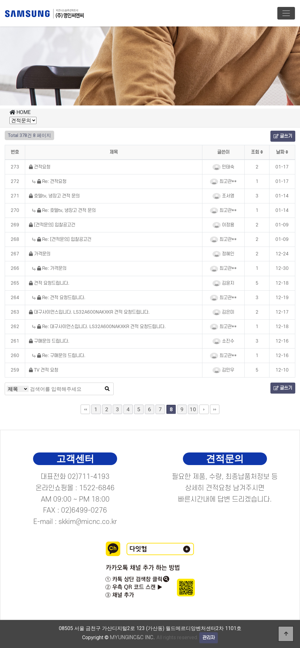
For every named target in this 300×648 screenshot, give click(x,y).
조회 (257, 152)
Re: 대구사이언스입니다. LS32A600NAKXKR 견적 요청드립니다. (99, 326)
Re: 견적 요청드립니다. (58, 297)
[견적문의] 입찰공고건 (52, 225)
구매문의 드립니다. (49, 341)
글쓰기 (283, 136)
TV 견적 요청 (43, 370)
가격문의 (39, 254)
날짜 (282, 152)
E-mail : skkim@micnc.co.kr (75, 522)
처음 (85, 409)
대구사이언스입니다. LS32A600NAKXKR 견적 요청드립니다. (89, 312)
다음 (204, 409)
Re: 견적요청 (49, 181)
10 (193, 409)
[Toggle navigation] (286, 13)
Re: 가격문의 (49, 268)
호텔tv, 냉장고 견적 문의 (54, 196)
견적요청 (39, 167)
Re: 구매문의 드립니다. (58, 355)
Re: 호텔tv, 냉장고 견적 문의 (64, 210)
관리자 (208, 637)
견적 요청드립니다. (49, 283)
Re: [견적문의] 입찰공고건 (61, 239)
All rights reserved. (154, 637)
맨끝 (214, 409)
